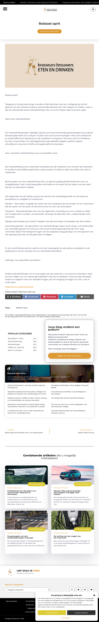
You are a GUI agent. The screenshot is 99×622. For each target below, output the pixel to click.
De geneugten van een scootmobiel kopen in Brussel (20, 537)
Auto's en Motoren (49, 31)
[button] (94, 595)
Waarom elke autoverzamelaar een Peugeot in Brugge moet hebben (67, 492)
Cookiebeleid (65, 618)
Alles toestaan (52, 613)
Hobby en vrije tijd (16, 347)
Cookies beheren (81, 613)
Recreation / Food (15, 338)
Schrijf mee (30, 605)
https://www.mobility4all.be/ (19, 287)
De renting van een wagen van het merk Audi (67, 537)
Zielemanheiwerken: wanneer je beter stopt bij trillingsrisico (36, 2)
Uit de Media (30, 601)
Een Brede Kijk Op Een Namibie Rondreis (67, 398)
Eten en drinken (15, 350)
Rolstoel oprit (22, 308)
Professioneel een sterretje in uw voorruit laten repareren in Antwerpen (21, 492)
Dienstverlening (15, 341)
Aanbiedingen (14, 344)
